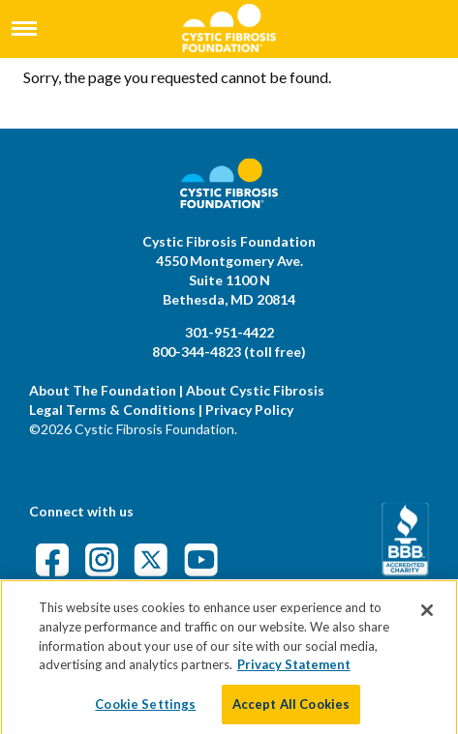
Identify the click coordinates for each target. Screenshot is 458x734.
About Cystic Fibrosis (255, 390)
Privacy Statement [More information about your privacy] (294, 669)
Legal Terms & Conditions (112, 409)
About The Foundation (102, 390)
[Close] (427, 616)
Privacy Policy (249, 409)
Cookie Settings (145, 709)
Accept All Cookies (291, 709)
